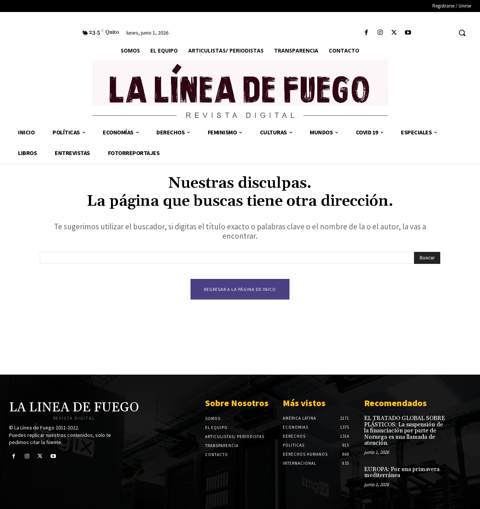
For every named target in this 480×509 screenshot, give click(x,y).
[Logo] (240, 91)
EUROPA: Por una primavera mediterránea (402, 472)
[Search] (427, 258)
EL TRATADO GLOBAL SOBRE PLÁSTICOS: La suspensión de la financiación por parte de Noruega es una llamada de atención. (404, 431)
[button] (462, 33)
